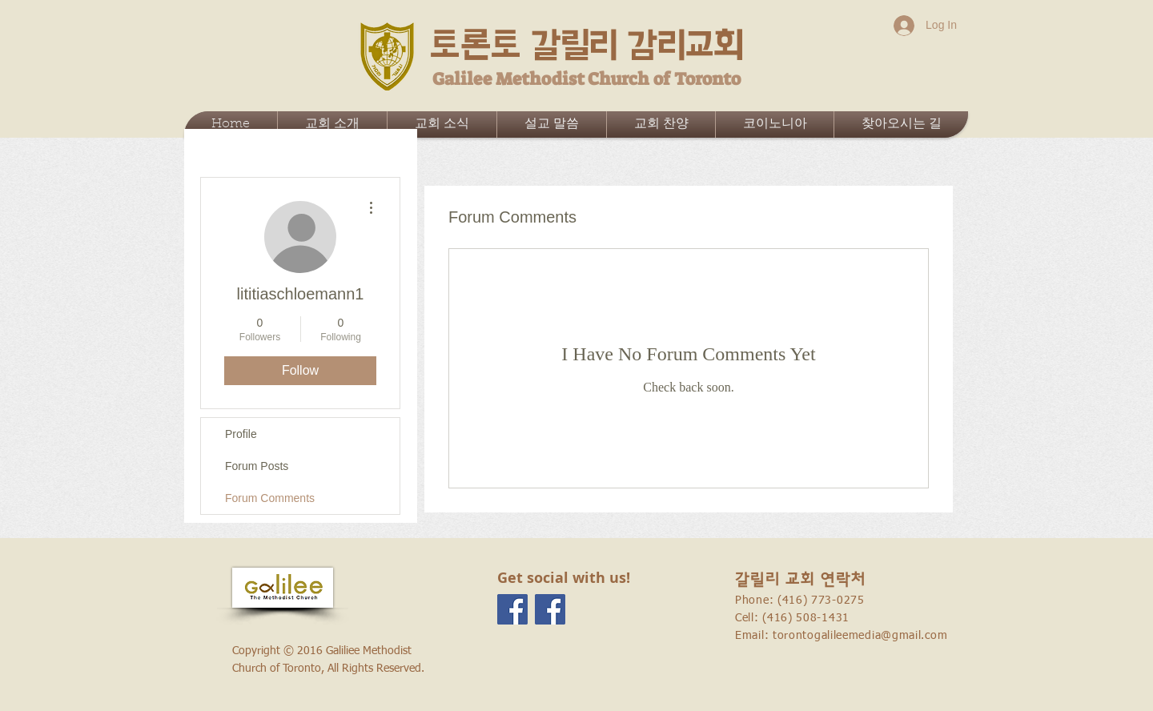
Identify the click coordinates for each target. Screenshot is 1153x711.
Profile (241, 434)
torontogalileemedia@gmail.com (860, 635)
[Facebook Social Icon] (512, 609)
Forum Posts (256, 466)
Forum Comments (270, 498)
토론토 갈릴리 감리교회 (587, 45)
